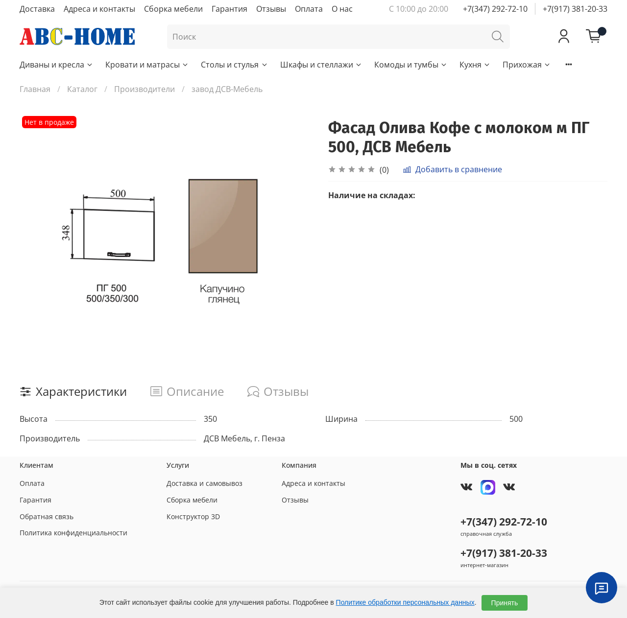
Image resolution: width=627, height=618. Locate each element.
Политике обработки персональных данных (405, 602)
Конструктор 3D (193, 516)
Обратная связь (46, 516)
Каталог (82, 89)
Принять (504, 603)
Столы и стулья (234, 64)
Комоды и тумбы (411, 64)
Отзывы (271, 8)
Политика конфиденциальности (73, 532)
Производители (144, 89)
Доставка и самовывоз (204, 483)
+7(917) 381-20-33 (575, 8)
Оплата (309, 8)
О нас (342, 8)
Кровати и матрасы (147, 64)
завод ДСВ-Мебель (227, 89)
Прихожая (527, 64)
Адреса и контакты (99, 8)
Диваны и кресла (57, 64)
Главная (35, 89)
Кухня (475, 64)
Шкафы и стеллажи (321, 64)
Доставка (37, 8)
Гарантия (229, 8)
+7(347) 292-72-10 (495, 8)
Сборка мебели (173, 8)
